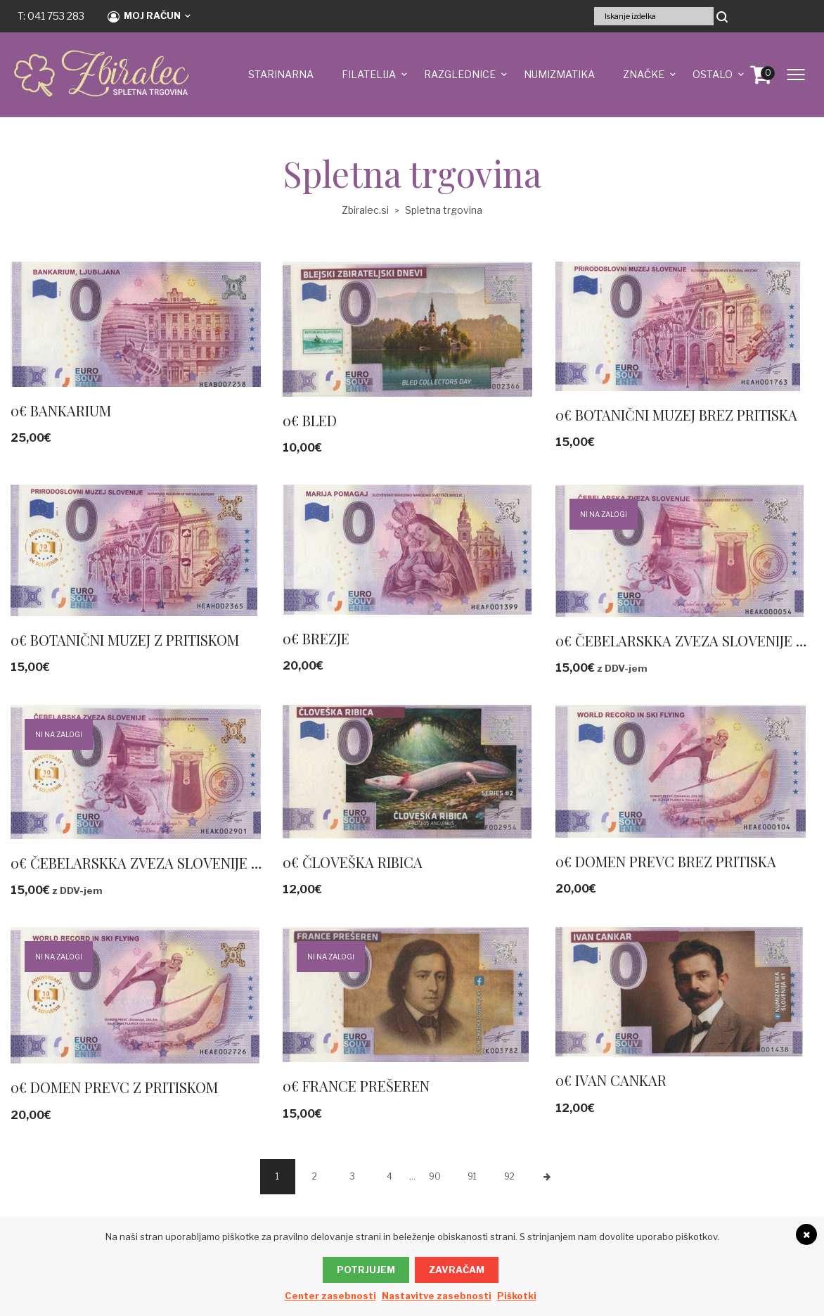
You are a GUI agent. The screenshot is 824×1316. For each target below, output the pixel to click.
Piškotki (516, 1295)
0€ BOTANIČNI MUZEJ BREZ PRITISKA (676, 414)
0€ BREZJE (316, 638)
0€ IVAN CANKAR (611, 1080)
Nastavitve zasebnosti (436, 1295)
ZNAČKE (643, 74)
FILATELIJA (369, 74)
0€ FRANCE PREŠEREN (356, 1085)
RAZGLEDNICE (460, 74)
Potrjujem (366, 1269)
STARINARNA (281, 74)
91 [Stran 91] (472, 1176)
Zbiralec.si (365, 210)
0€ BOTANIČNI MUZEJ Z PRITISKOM (125, 639)
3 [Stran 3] (352, 1176)
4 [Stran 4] (389, 1176)
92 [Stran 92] (509, 1176)
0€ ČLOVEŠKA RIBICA (353, 861)
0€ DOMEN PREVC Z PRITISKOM (114, 1087)
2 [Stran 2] (314, 1176)
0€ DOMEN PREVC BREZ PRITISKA (665, 861)
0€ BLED (310, 420)
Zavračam (456, 1269)
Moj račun (144, 16)
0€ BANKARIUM (61, 410)
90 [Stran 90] (435, 1176)
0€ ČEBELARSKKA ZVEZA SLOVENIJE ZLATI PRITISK (177, 862)
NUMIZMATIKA (559, 74)
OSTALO (713, 74)
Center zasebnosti (330, 1295)
